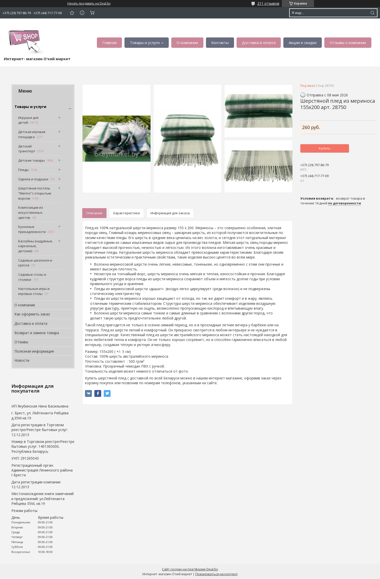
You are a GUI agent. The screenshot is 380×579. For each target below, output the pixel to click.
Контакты (220, 42)
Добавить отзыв (72, 12)
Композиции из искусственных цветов (30, 212)
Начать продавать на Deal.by (89, 3)
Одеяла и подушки (33, 179)
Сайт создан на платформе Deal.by (190, 569)
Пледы (23, 169)
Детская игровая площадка (31, 134)
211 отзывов (268, 3)
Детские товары (31, 160)
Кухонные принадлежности (32, 229)
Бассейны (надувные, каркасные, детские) (35, 246)
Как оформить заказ (32, 314)
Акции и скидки (302, 42)
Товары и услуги (145, 42)
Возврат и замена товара (36, 332)
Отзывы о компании (348, 42)
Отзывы (21, 341)
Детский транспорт (26, 149)
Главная (109, 42)
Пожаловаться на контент (216, 574)
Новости (21, 360)
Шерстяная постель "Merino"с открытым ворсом (34, 193)
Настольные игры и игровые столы (34, 291)
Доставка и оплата (259, 42)
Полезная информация (34, 351)
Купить (324, 148)
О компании (187, 42)
